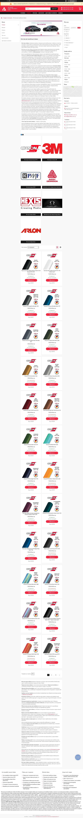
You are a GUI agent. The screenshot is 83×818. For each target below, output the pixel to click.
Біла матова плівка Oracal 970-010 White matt (52, 271)
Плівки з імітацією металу (49, 779)
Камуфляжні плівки (47, 783)
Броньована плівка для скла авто (31, 780)
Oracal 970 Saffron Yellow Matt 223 (52, 479)
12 (55, 674)
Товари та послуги (7, 18)
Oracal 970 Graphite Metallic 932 (31, 306)
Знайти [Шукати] (53, 8)
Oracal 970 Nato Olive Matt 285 (52, 340)
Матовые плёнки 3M (52, 159)
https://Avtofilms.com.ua (71, 114)
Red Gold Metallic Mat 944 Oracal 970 (52, 410)
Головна (22, 13)
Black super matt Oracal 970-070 (52, 548)
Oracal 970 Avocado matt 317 (31, 444)
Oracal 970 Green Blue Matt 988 (30, 584)
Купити (31, 280)
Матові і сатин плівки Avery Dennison (52, 187)
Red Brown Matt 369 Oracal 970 (30, 410)
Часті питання (5, 38)
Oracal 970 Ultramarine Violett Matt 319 (52, 513)
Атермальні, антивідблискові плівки (31, 782)
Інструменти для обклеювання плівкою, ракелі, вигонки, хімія (71, 776)
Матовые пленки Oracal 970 (30, 159)
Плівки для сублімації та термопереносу (49, 787)
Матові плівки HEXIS (31, 214)
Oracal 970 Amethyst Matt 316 (52, 584)
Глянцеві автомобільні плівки (50, 777)
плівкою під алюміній (27, 694)
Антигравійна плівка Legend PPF (10, 775)
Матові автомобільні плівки (49, 775)
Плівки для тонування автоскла (30, 775)
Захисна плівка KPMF (8, 782)
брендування (51, 714)
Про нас (35, 13)
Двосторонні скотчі (68, 778)
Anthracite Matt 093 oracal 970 (52, 654)
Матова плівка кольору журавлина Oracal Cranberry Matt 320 (31, 514)
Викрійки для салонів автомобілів (11, 786)
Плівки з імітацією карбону (49, 781)
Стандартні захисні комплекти (10, 784)
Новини (60, 13)
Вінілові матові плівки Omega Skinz (52, 214)
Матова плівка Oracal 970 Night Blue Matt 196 (31, 549)
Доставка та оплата (51, 13)
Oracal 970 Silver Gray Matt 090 (52, 376)
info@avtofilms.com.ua (71, 116)
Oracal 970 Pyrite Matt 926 (31, 376)
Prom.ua (48, 815)
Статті (3, 32)
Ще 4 (66, 47)
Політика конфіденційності (53, 816)
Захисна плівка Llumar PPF (9, 777)
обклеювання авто (25, 100)
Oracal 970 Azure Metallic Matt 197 (52, 306)
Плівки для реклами (48, 785)
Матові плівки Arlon (30, 242)
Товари (29, 13)
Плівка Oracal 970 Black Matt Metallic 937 (31, 341)
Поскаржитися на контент (41, 816)
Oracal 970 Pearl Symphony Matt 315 (31, 618)
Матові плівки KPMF (30, 187)
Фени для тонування (68, 785)
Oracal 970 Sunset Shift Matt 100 (31, 654)
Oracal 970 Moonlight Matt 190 (31, 479)
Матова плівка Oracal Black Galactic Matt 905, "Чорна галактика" (52, 619)
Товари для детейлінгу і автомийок (72, 780)
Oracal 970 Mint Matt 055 (52, 444)
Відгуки (3, 27)
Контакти (41, 13)
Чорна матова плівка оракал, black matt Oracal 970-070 (31, 271)
